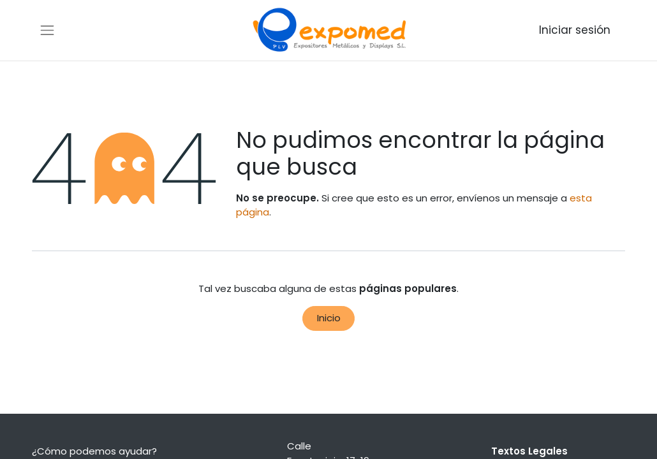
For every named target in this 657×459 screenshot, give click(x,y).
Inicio (329, 317)
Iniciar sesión (574, 30)
